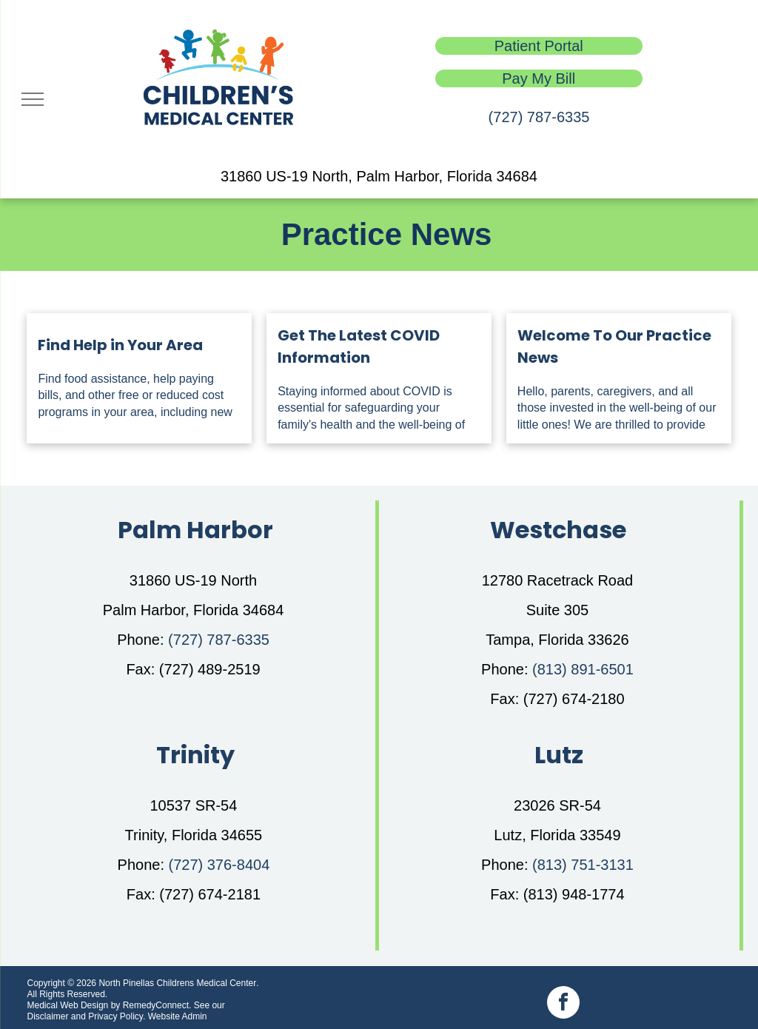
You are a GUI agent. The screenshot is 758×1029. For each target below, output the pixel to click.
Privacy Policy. (116, 1016)
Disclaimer (47, 1016)
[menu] (32, 99)
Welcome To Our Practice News (614, 346)
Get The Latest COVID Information (359, 346)
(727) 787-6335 (539, 117)
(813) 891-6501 (583, 669)
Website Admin (177, 1016)
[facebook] (563, 1004)
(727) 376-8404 (219, 865)
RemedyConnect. (157, 1005)
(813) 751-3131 (583, 865)
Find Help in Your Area (120, 345)
